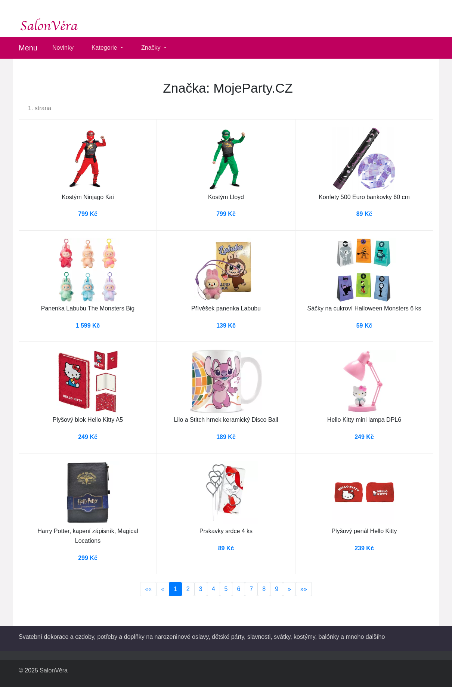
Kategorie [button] (105, 47)
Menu (28, 48)
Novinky (63, 47)
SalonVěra (54, 670)
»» (303, 589)
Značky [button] (151, 47)
